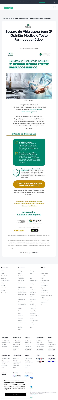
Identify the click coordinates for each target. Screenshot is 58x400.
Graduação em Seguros (46, 295)
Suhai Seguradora (34, 320)
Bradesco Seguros (34, 280)
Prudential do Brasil (34, 315)
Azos (31, 278)
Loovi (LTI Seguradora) (32, 305)
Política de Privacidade (32, 394)
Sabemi (20, 320)
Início (2, 270)
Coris (31, 287)
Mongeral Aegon (33, 310)
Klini (31, 301)
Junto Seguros (33, 299)
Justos (19, 301)
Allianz (19, 273)
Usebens (20, 327)
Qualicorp (20, 318)
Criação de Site (44, 273)
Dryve (42, 304)
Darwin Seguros (21, 289)
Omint (19, 313)
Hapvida (20, 296)
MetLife (20, 310)
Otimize (42, 283)
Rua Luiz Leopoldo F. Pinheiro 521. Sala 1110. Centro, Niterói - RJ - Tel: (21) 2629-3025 (52, 345)
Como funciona (4, 275)
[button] (54, 7)
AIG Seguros (21, 270)
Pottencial (20, 315)
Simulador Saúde (45, 280)
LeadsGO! (43, 275)
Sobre (2, 273)
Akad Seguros (33, 270)
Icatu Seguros (21, 299)
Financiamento (44, 290)
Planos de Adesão (5, 280)
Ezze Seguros (33, 292)
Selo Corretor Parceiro (46, 292)
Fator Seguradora (22, 294)
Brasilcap (20, 283)
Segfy (42, 278)
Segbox (30, 397)
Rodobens (32, 318)
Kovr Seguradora (22, 304)
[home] (8, 7)
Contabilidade (44, 285)
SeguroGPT (43, 302)
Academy (43, 270)
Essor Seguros (33, 289)
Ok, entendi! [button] (16, 394)
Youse (19, 329)
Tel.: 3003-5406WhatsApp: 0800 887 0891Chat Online (6, 343)
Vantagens (3, 278)
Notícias (3, 285)
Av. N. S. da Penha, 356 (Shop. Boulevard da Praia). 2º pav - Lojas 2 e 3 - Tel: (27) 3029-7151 (40, 345)
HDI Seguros (32, 296)
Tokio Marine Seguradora (32, 323)
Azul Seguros (21, 280)
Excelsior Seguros (22, 292)
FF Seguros (32, 294)
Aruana (31, 275)
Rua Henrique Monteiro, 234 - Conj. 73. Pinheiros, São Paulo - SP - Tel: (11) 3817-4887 (28, 345)
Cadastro (3, 283)
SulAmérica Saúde (22, 322)
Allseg (31, 273)
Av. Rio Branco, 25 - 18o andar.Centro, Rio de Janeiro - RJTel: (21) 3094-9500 (16, 345)
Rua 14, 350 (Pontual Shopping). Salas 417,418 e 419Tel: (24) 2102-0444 (17, 363)
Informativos (4, 287)
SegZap (42, 297)
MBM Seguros (33, 308)
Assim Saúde (21, 278)
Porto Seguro (33, 313)
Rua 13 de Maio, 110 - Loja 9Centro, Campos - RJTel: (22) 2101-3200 (29, 363)
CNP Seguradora (22, 287)
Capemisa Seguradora (32, 284)
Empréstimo (43, 287)
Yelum (31, 327)
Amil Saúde (20, 275)
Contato (3, 290)
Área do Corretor (5, 292)
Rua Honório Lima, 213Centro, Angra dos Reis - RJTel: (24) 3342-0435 (6, 363)
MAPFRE (20, 308)
